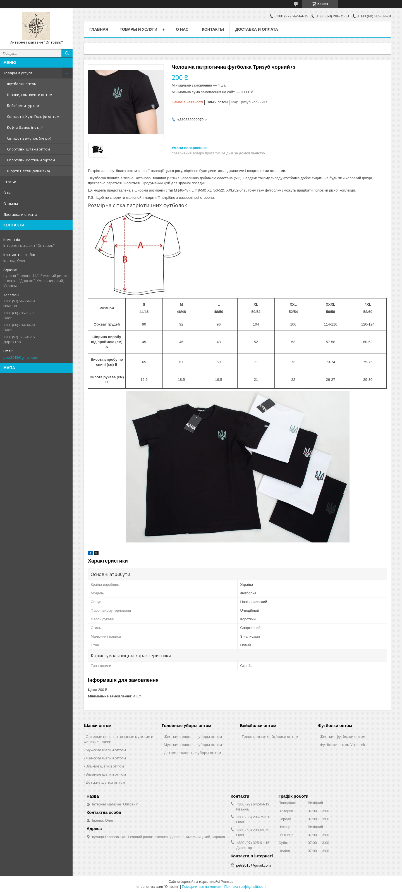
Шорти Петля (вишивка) (28, 170)
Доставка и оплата (20, 214)
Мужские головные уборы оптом (193, 744)
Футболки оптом (22, 83)
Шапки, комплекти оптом (29, 94)
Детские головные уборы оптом (192, 752)
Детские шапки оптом (105, 782)
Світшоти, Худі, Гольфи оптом (33, 116)
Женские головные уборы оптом (193, 736)
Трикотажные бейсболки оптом (270, 736)
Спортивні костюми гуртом (31, 159)
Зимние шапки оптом (105, 766)
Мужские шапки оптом (106, 749)
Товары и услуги (17, 72)
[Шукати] (67, 53)
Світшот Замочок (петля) (29, 138)
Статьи (9, 181)
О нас (8, 192)
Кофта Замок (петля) (25, 127)
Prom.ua (227, 882)
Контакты (213, 29)
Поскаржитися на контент (201, 887)
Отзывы (10, 203)
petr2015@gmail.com (20, 357)
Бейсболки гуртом (23, 105)
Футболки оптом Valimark (342, 744)
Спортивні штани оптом (28, 149)
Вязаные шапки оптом (106, 774)
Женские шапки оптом (106, 758)
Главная (98, 29)
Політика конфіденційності (245, 887)
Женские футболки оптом (342, 736)
